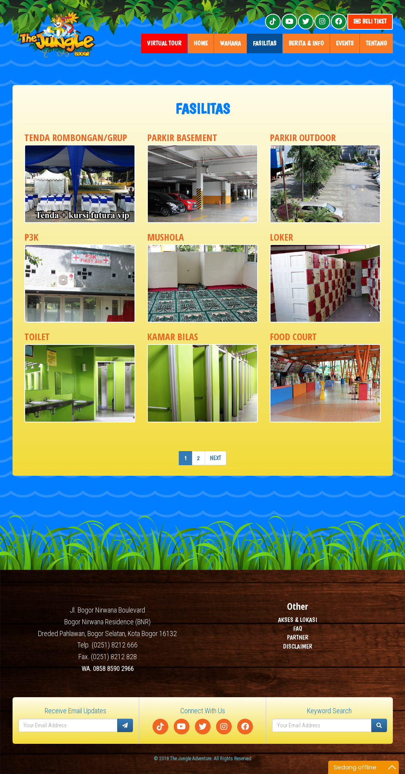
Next (215, 458)
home (201, 43)
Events (345, 43)
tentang (376, 43)
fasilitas (264, 43)
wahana (230, 43)
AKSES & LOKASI (297, 620)
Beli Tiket (370, 21)
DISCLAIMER (297, 647)
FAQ (297, 629)
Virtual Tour (164, 43)
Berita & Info (306, 43)
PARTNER (298, 638)
